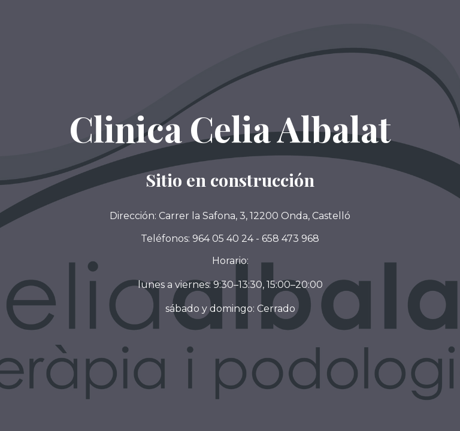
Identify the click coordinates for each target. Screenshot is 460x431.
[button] (230, 309)
